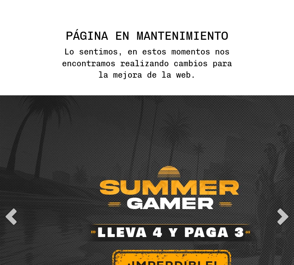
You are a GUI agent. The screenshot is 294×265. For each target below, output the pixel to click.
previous (11, 156)
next (283, 156)
